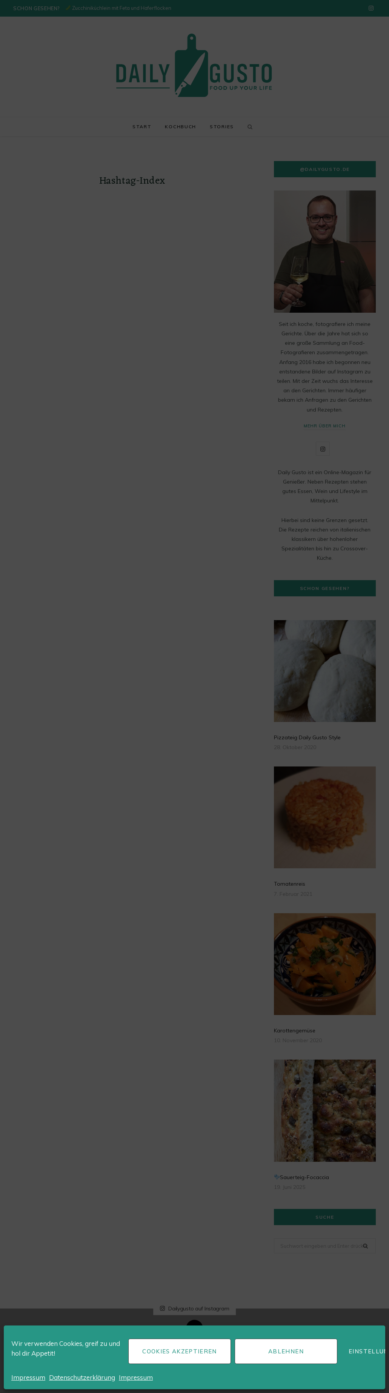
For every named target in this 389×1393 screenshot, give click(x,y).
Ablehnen (286, 1351)
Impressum (28, 1377)
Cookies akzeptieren (179, 1351)
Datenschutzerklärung (82, 1377)
